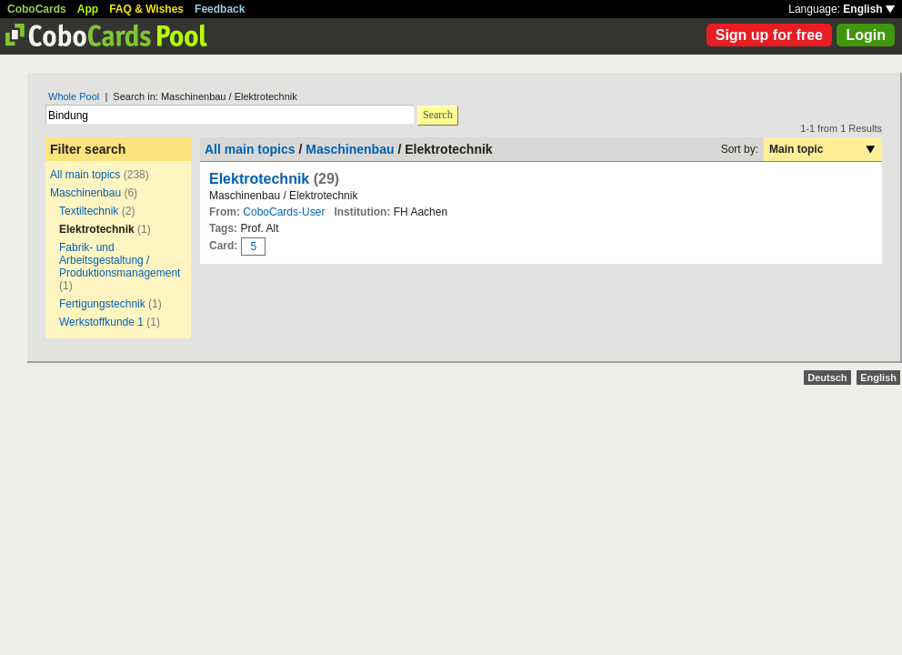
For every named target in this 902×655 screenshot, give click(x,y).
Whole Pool (73, 96)
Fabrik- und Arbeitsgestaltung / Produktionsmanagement (119, 260)
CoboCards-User (284, 212)
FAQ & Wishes (146, 9)
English (869, 9)
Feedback (220, 9)
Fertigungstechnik (102, 303)
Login (866, 35)
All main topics (85, 174)
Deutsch (827, 377)
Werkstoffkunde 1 (101, 322)
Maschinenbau (85, 192)
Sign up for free (769, 35)
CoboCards (36, 9)
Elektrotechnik (259, 178)
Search (438, 114)
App (87, 9)
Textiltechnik (88, 211)
